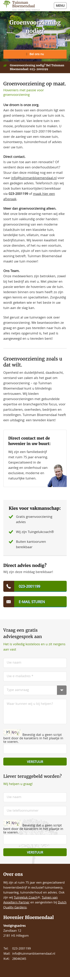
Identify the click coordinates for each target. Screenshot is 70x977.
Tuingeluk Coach (26, 898)
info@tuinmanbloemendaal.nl (34, 178)
